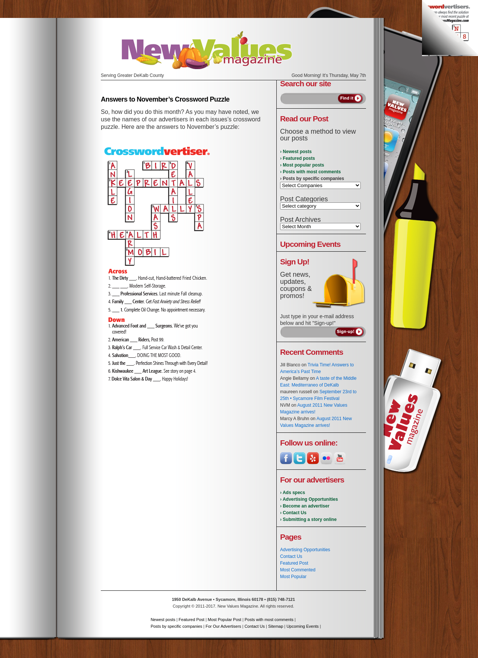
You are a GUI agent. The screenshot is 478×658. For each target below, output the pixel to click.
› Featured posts (297, 158)
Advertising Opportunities (305, 549)
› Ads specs (292, 492)
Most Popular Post (224, 619)
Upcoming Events (302, 626)
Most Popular (293, 576)
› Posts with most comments (310, 171)
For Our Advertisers (223, 626)
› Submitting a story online (308, 519)
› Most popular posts (302, 165)
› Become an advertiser (304, 506)
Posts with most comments (269, 619)
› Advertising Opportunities (309, 499)
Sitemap (275, 626)
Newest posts (162, 619)
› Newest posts (296, 151)
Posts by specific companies (176, 626)
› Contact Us (293, 512)
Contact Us (291, 556)
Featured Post (294, 563)
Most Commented (298, 569)
